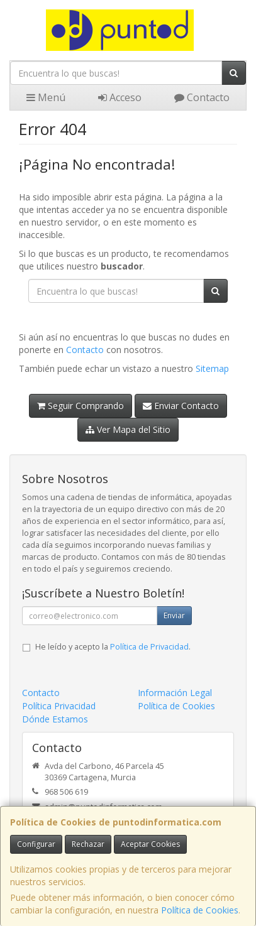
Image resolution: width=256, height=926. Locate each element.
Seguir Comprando (80, 405)
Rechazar (88, 844)
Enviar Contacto (181, 405)
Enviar (174, 615)
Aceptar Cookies (150, 844)
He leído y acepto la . (113, 646)
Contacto (202, 97)
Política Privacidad (59, 706)
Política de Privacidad (149, 646)
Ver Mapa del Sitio (128, 429)
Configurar (36, 844)
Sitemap (212, 368)
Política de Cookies (199, 910)
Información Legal (175, 693)
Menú (45, 97)
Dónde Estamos (55, 719)
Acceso (120, 97)
